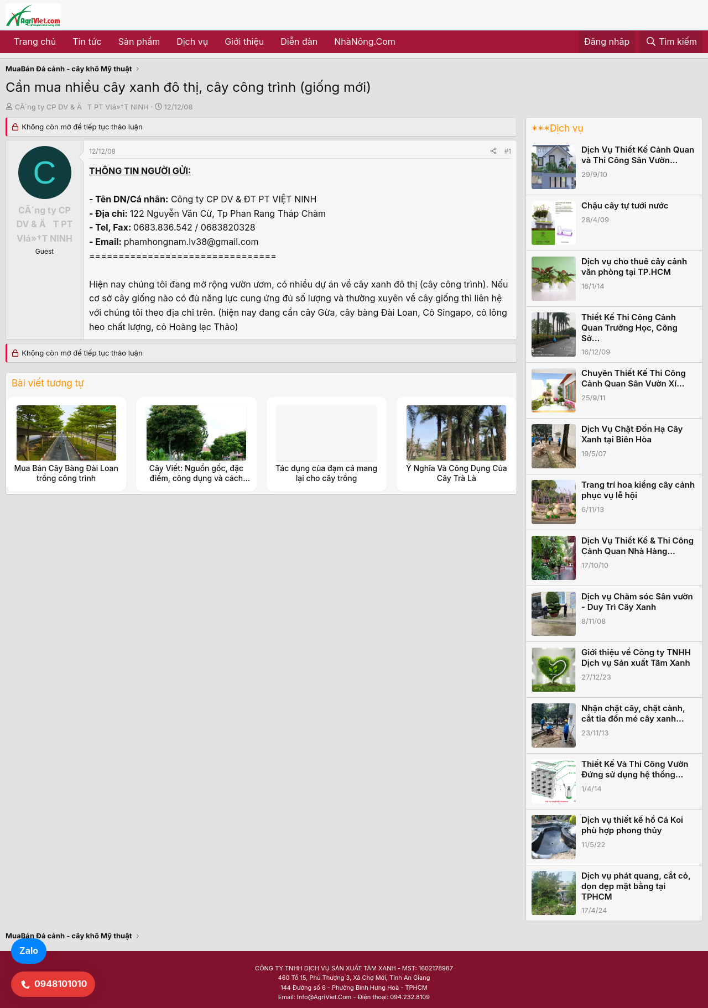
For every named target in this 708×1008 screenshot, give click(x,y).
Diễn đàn (298, 41)
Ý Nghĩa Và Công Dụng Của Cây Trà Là (456, 473)
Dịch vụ (192, 41)
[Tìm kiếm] (670, 42)
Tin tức (86, 41)
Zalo (28, 950)
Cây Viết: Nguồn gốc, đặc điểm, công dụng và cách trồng (196, 478)
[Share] (493, 151)
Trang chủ (35, 41)
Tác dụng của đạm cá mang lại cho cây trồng (326, 473)
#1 (507, 151)
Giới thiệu (244, 41)
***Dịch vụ (557, 128)
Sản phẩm (139, 41)
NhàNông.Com (364, 41)
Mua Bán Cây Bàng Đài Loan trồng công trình (66, 473)
